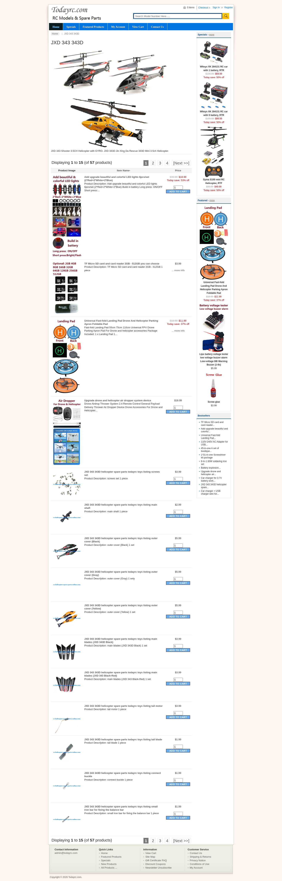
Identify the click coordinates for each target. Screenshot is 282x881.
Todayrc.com (74, 877)
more (211, 34)
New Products (109, 864)
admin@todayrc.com (66, 852)
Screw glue (213, 400)
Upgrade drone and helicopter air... (211, 473)
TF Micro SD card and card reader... (212, 423)
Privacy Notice (198, 860)
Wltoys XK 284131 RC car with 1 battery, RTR (213, 67)
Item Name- (123, 170)
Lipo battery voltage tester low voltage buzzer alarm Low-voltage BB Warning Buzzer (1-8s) (213, 358)
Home (55, 26)
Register (228, 7)
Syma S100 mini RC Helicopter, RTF (213, 180)
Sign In (216, 7)
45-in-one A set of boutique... (210, 449)
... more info (177, 270)
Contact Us (157, 26)
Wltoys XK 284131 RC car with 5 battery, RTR (213, 112)
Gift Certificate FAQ (156, 860)
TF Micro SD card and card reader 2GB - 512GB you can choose (121, 263)
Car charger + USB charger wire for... (211, 492)
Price (178, 170)
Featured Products (93, 26)
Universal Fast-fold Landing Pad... (210, 436)
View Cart (138, 26)
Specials (71, 26)
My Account (118, 26)
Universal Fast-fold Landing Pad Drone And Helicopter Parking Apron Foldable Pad (213, 286)
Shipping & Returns (200, 856)
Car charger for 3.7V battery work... (211, 479)
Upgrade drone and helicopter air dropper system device (117, 400)
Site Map (150, 856)
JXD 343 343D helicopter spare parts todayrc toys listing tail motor (123, 705)
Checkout (203, 7)
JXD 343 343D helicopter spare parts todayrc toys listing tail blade (123, 739)
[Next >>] (181, 163)
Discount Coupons (155, 864)
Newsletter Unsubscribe (158, 867)
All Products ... (109, 867)
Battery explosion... (211, 467)
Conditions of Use (199, 864)
